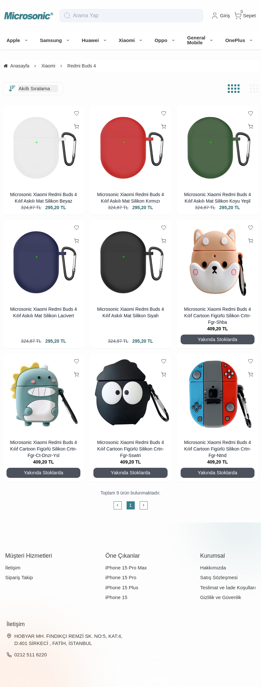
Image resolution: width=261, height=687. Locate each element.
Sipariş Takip (19, 577)
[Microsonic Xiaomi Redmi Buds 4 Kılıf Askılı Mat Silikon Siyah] (130, 261)
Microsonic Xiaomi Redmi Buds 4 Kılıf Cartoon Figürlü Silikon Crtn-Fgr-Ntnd (217, 449)
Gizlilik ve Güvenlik (220, 597)
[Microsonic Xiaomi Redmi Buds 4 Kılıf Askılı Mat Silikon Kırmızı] (130, 146)
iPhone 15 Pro (120, 577)
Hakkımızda (213, 567)
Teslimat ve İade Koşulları (228, 587)
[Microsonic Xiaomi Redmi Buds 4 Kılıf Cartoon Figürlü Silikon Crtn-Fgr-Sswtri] (130, 394)
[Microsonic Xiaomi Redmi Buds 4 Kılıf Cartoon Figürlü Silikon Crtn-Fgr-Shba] (217, 261)
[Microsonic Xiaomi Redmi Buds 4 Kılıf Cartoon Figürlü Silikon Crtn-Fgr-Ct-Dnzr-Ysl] (43, 394)
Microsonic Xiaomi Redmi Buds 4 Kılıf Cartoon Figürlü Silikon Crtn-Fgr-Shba (217, 316)
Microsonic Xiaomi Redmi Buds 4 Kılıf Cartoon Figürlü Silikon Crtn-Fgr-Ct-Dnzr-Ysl (43, 449)
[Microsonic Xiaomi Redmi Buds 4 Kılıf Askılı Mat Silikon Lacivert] (43, 261)
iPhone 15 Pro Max (126, 567)
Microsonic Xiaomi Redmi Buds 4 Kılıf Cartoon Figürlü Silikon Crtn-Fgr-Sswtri (130, 449)
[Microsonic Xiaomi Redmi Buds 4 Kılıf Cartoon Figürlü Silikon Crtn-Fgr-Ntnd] (217, 394)
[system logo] (28, 16)
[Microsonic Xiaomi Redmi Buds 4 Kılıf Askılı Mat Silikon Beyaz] (43, 146)
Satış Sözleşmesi (219, 577)
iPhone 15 (116, 597)
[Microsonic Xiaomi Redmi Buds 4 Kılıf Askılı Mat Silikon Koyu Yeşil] (217, 146)
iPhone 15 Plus (121, 587)
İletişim (13, 567)
